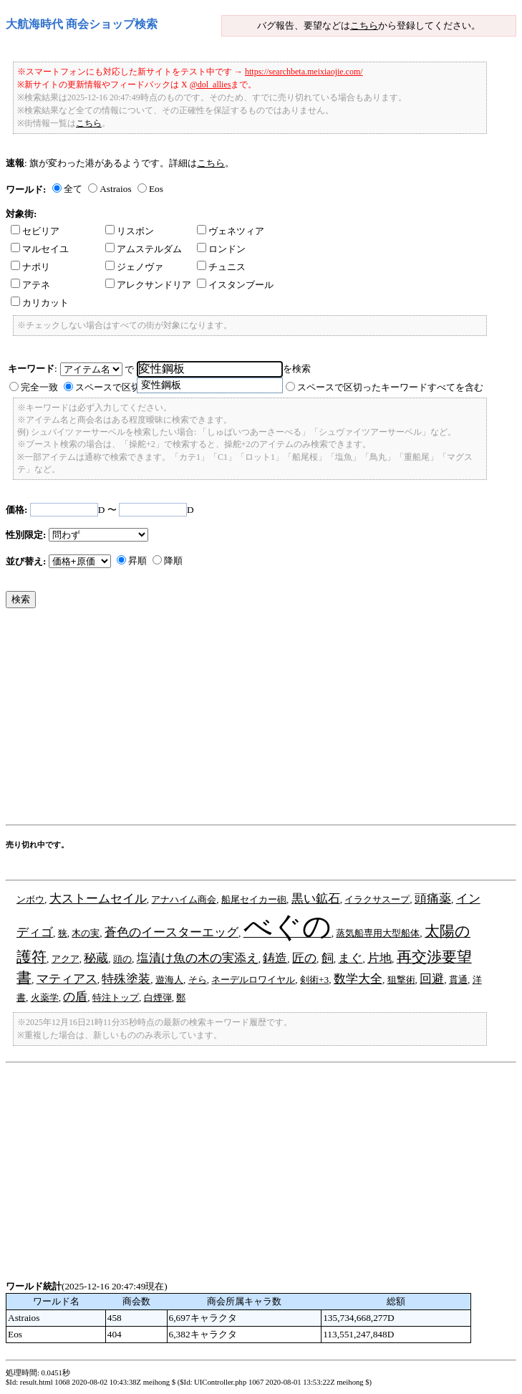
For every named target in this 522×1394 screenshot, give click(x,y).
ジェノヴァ (134, 266)
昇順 (137, 560)
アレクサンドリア (148, 284)
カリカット (40, 302)
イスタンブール (235, 284)
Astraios (115, 188)
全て (73, 188)
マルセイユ (40, 249)
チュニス (221, 266)
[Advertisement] (264, 720)
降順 (173, 560)
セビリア (35, 231)
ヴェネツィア (230, 231)
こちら (364, 25)
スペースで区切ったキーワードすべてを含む (390, 387)
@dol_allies (210, 85)
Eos (156, 188)
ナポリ (30, 266)
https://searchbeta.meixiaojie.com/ (304, 72)
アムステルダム (143, 249)
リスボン (129, 231)
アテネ (30, 284)
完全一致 (39, 387)
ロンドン (221, 249)
